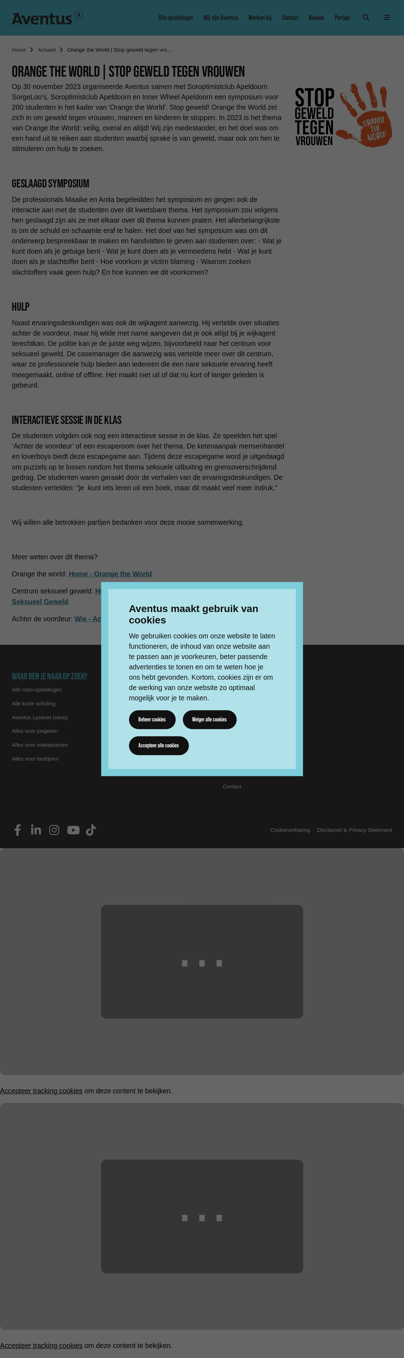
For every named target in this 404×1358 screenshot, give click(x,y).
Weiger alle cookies (209, 719)
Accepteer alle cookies (158, 745)
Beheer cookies (152, 719)
